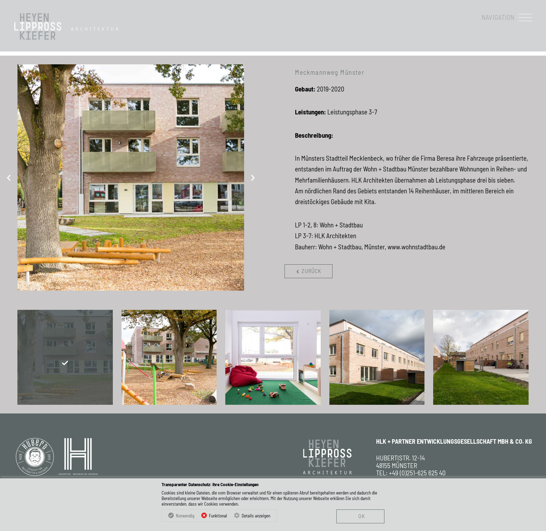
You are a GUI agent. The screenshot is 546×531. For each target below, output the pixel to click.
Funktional (218, 515)
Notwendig (185, 515)
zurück (307, 271)
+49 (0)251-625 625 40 (417, 473)
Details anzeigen (256, 515)
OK (361, 516)
